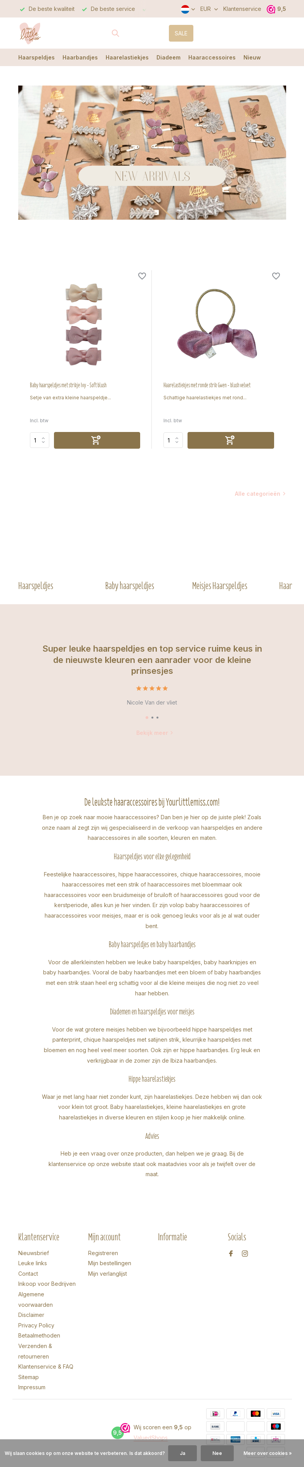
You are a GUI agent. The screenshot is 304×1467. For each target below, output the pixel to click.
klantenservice (67, 1164)
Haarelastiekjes (127, 57)
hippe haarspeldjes (216, 1029)
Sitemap (28, 1377)
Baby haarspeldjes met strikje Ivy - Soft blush (68, 385)
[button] (147, 717)
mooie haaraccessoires (126, 817)
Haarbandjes (80, 57)
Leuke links (32, 1263)
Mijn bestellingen (109, 1263)
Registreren (103, 1253)
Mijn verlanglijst (107, 1273)
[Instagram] (245, 1254)
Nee (217, 1453)
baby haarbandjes (66, 972)
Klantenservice (242, 8)
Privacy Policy (36, 1325)
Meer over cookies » (267, 1453)
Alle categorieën (257, 493)
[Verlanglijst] (142, 277)
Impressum (31, 1387)
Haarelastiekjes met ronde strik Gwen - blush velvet (206, 385)
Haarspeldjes (36, 57)
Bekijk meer (155, 732)
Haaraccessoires (212, 57)
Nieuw (252, 57)
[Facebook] (231, 1254)
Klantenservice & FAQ (45, 1366)
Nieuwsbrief (33, 1253)
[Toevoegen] (97, 440)
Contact (28, 1273)
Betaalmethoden (39, 1335)
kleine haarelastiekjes (194, 1106)
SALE (181, 33)
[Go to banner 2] (152, 153)
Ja (182, 1453)
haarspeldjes (217, 827)
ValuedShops (151, 1437)
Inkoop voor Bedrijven (47, 1283)
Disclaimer (31, 1314)
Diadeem (168, 57)
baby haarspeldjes (177, 962)
